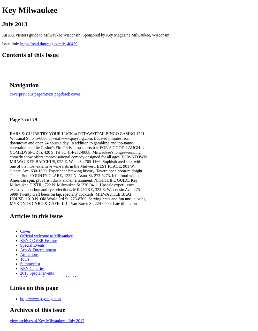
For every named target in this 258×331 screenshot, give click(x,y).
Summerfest (30, 264)
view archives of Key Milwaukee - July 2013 (47, 321)
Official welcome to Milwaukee (46, 236)
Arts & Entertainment (38, 250)
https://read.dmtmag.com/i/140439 (48, 44)
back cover (71, 94)
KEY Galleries (32, 268)
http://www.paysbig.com (40, 299)
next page (54, 94)
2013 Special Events (37, 273)
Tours (24, 259)
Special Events (32, 245)
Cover (25, 231)
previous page (30, 94)
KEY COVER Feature (38, 240)
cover (14, 94)
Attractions (29, 254)
